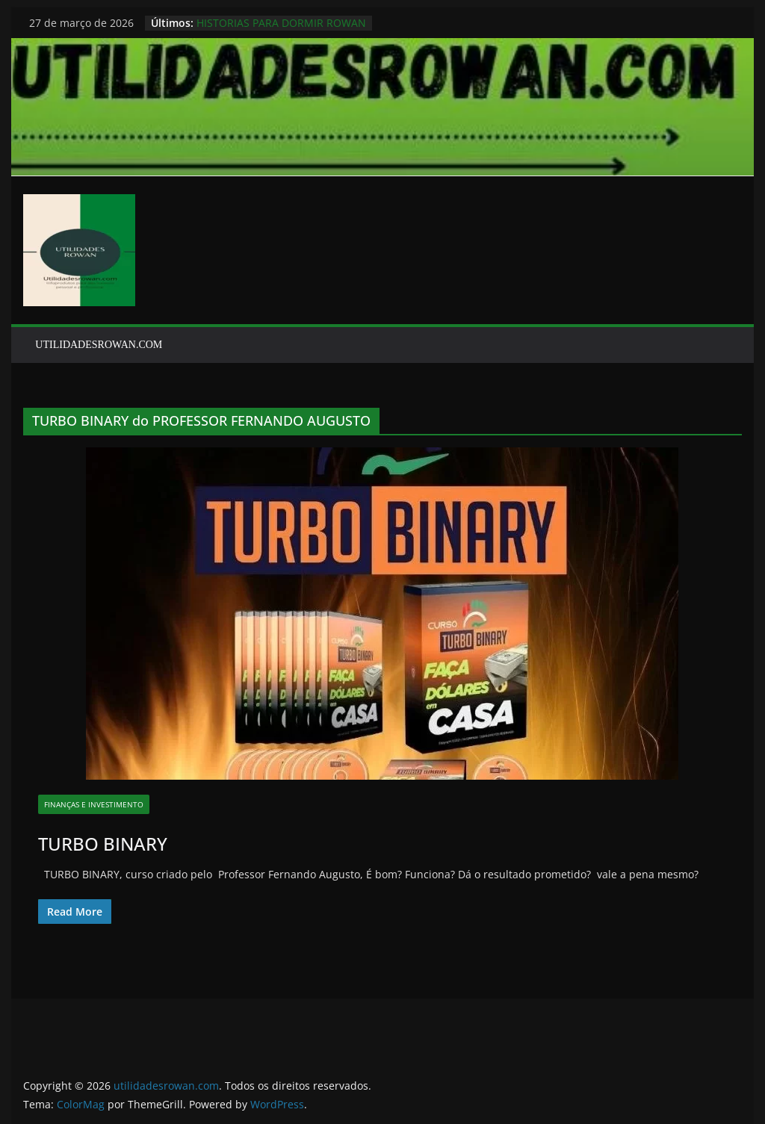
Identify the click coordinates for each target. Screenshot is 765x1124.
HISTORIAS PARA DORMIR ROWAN (281, 23)
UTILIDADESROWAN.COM (98, 344)
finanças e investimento (93, 804)
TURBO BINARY (102, 843)
